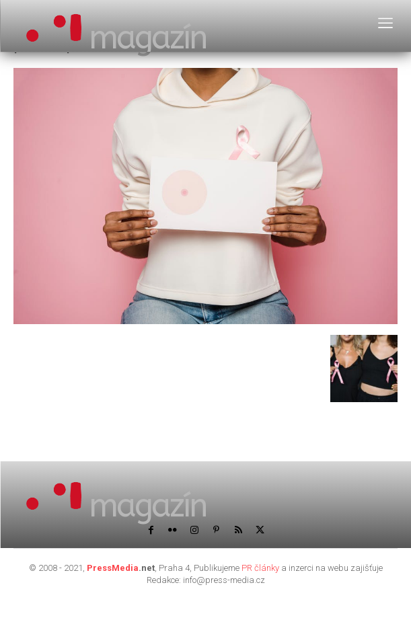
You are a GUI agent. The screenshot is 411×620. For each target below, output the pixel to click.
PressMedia (113, 568)
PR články (260, 568)
